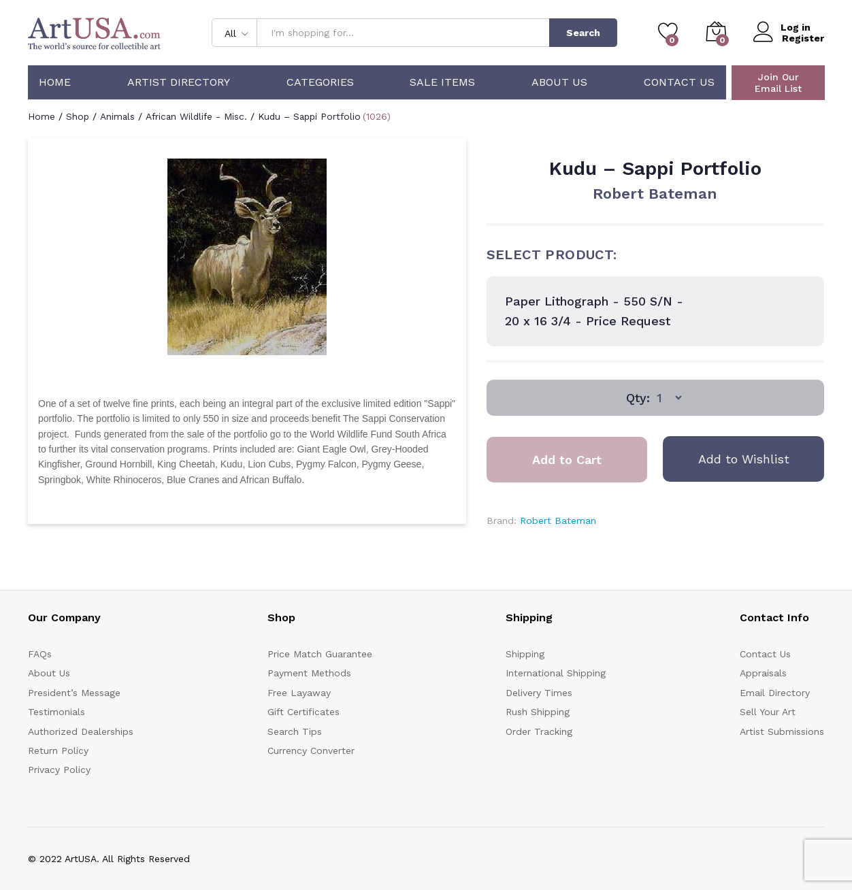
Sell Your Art (768, 711)
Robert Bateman (655, 193)
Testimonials (56, 711)
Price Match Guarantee (319, 653)
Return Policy (58, 750)
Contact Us (679, 82)
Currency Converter (311, 750)
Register (803, 38)
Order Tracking (539, 731)
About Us (559, 82)
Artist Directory (178, 82)
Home (55, 82)
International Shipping (556, 673)
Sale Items (442, 82)
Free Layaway (299, 692)
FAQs (40, 653)
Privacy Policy (59, 769)
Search (583, 32)
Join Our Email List (778, 82)
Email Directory (775, 692)
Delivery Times (539, 692)
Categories (320, 82)
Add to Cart (567, 459)
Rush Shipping (538, 711)
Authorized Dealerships (80, 731)
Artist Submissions (782, 731)
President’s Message (74, 692)
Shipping (525, 653)
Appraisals (763, 673)
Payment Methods (309, 673)
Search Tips (294, 731)
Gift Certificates (303, 711)
